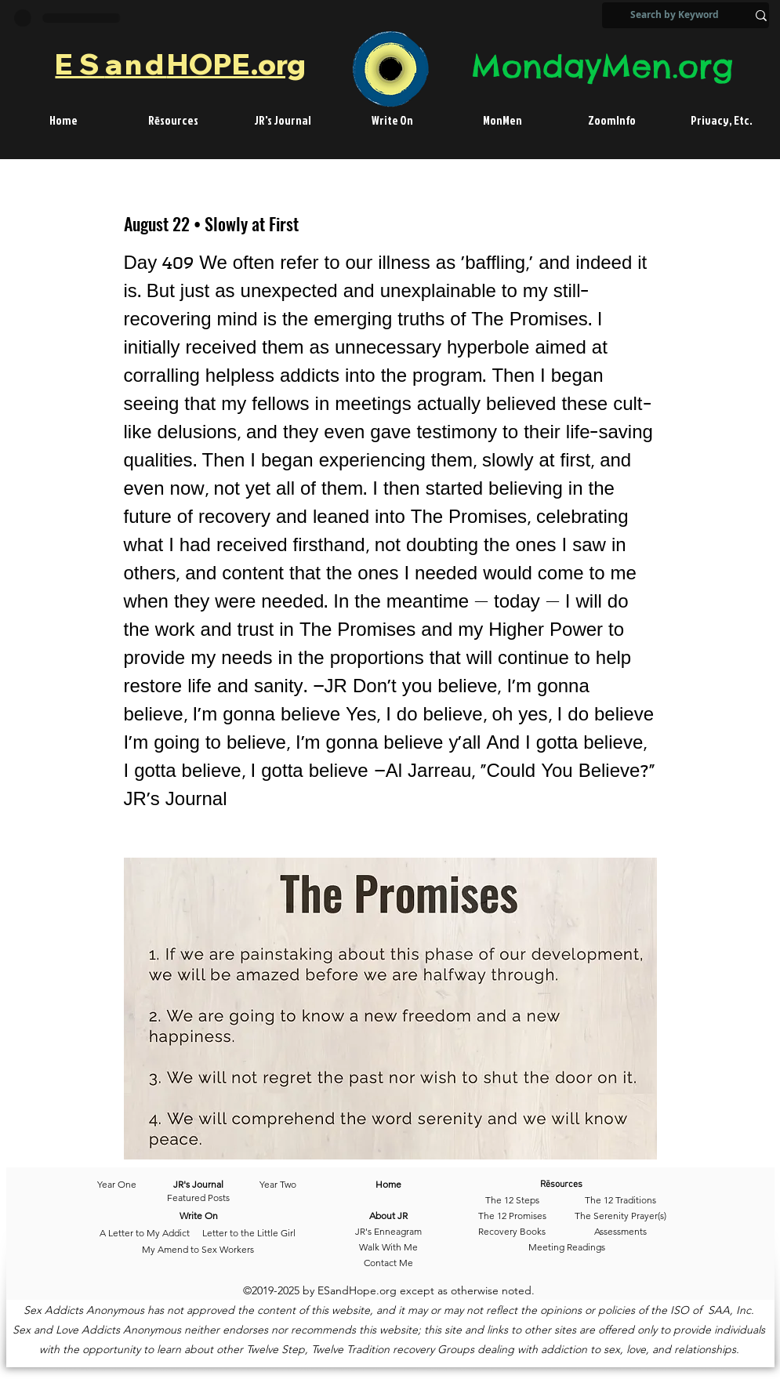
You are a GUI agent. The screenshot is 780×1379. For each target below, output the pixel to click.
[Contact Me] (388, 1263)
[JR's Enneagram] (388, 1231)
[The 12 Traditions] (620, 1200)
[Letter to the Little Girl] (248, 1233)
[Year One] (124, 1184)
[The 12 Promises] (512, 1216)
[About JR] (388, 1216)
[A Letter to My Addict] (144, 1233)
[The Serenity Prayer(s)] (620, 1216)
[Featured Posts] (198, 1198)
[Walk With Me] (388, 1247)
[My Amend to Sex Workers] (198, 1249)
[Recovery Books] (512, 1231)
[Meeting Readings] (567, 1247)
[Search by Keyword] (674, 15)
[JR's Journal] (198, 1184)
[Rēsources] (584, 1184)
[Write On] (198, 1216)
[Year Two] (275, 1184)
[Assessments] (620, 1231)
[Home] (388, 1184)
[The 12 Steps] (512, 1200)
